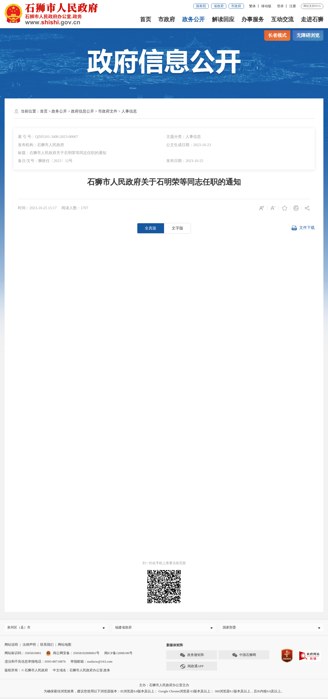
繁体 (252, 6)
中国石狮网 (244, 657)
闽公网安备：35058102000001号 (72, 655)
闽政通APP (191, 668)
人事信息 (129, 111)
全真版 (150, 228)
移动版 (266, 6)
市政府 (236, 6)
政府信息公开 (82, 111)
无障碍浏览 (308, 35)
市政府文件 (107, 111)
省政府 (219, 6)
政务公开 (193, 19)
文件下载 (303, 228)
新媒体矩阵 (174, 647)
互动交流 (282, 19)
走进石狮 (312, 19)
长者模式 (277, 35)
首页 (145, 19)
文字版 (177, 228)
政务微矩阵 (192, 657)
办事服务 (252, 19)
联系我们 (47, 646)
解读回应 (223, 19)
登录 (280, 6)
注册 (292, 6)
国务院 (201, 6)
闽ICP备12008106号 (118, 655)
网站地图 (64, 646)
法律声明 (29, 646)
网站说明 (11, 646)
